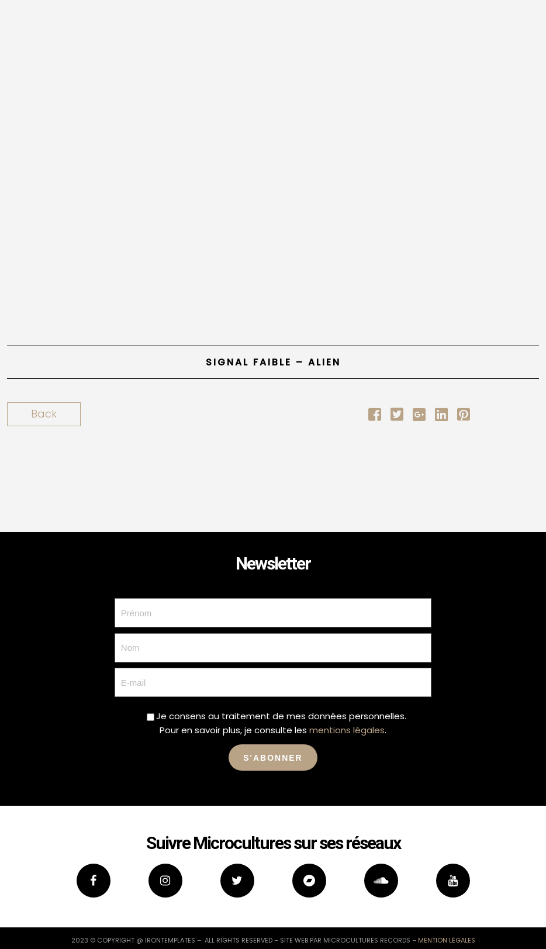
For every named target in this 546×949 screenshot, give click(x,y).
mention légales (446, 940)
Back (44, 413)
